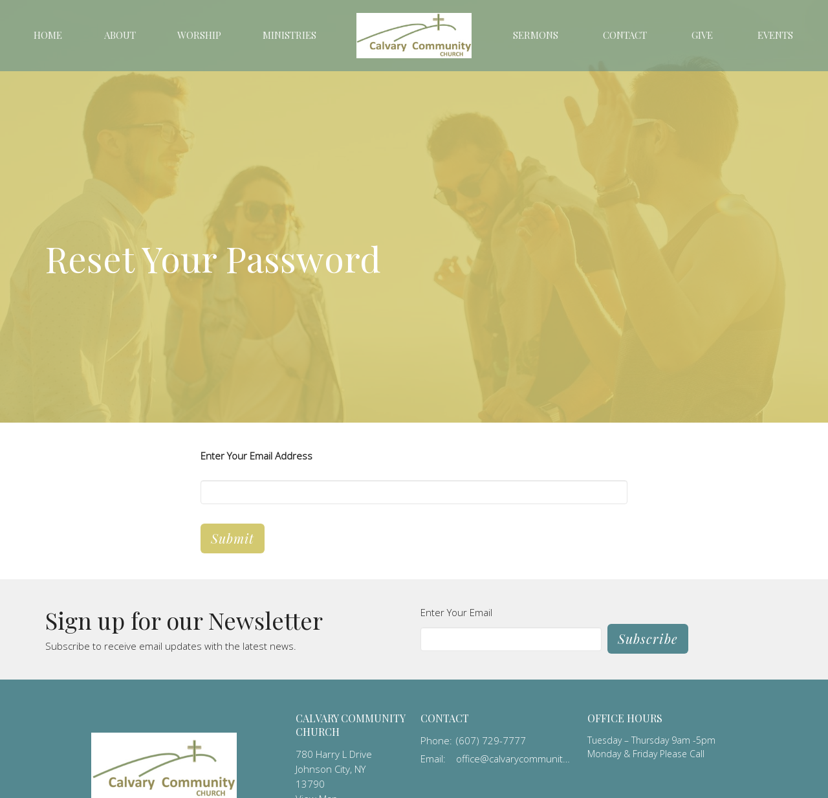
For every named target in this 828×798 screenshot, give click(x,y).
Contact (625, 34)
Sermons (535, 34)
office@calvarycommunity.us (515, 758)
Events (775, 34)
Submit (232, 538)
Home (48, 34)
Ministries (289, 34)
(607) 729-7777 (491, 740)
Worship (199, 34)
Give (702, 34)
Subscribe (648, 638)
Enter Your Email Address (256, 455)
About (120, 34)
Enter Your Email (456, 612)
